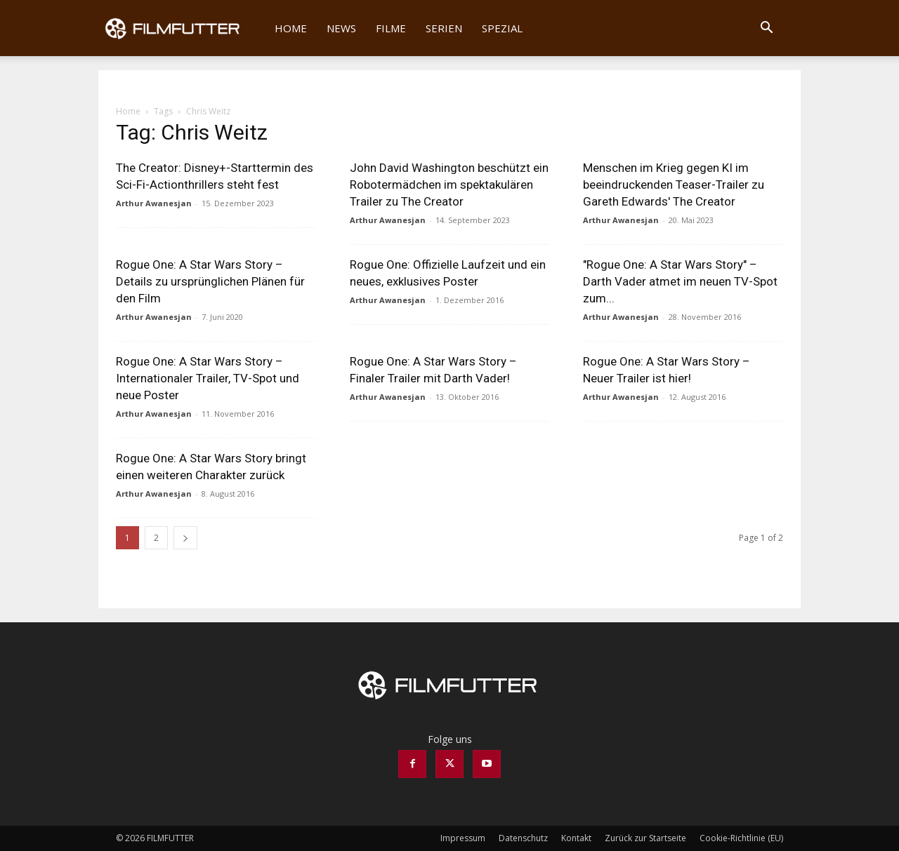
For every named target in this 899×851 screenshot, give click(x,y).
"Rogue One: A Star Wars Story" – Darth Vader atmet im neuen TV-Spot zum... (680, 281)
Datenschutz (523, 838)
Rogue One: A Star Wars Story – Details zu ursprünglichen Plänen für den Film (210, 281)
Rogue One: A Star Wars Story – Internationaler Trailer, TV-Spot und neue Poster (207, 378)
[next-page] (185, 537)
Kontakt (576, 838)
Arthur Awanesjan (154, 203)
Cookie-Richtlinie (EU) (741, 838)
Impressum (462, 838)
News (341, 28)
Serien (444, 28)
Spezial (502, 28)
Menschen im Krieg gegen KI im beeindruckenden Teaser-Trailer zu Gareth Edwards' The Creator (673, 184)
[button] (766, 29)
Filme (391, 28)
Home (291, 28)
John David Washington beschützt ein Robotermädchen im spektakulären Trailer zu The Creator (449, 184)
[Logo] (181, 28)
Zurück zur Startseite (645, 838)
